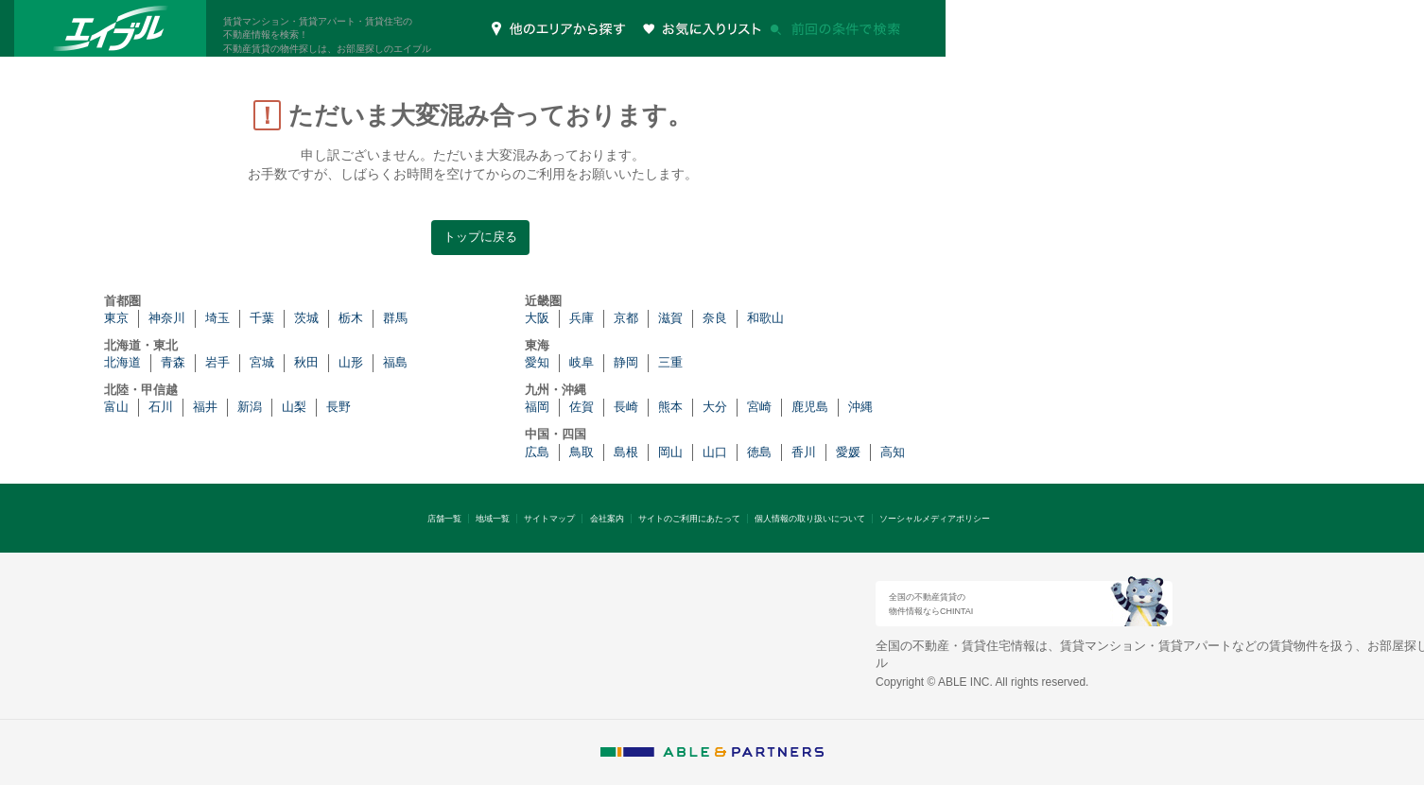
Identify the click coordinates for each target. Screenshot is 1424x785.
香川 (803, 452)
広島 (537, 452)
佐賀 (581, 407)
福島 (395, 362)
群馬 (395, 318)
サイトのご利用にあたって (689, 518)
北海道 (122, 362)
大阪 (537, 318)
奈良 (715, 318)
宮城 (262, 362)
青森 (173, 362)
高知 (892, 452)
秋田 (306, 362)
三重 (670, 362)
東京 (116, 318)
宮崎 (759, 407)
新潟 (249, 407)
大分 (715, 407)
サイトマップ (549, 518)
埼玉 (217, 318)
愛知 (537, 362)
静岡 (626, 362)
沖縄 (860, 407)
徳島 (759, 452)
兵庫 (581, 318)
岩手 (217, 362)
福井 (205, 407)
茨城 (306, 318)
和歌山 (765, 318)
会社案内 (607, 518)
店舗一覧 (444, 518)
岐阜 (581, 362)
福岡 (537, 407)
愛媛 (848, 452)
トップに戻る (480, 237)
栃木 (351, 318)
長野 (338, 407)
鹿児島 (809, 407)
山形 (351, 362)
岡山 (670, 452)
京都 (626, 318)
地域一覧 (493, 518)
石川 (160, 407)
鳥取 (581, 452)
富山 (116, 407)
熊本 (670, 407)
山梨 (294, 407)
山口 (715, 452)
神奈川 (166, 318)
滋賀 (670, 318)
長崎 (626, 407)
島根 (626, 452)
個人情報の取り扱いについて (810, 518)
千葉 (262, 318)
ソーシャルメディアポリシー (934, 518)
